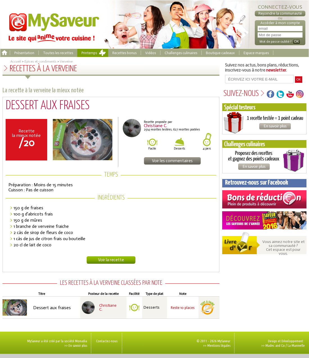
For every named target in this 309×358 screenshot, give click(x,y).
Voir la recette (111, 259)
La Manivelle (296, 345)
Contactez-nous (106, 341)
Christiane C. (108, 307)
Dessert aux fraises (52, 307)
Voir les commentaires (172, 160)
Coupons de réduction (264, 199)
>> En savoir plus (75, 345)
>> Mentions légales (216, 345)
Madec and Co (275, 345)
